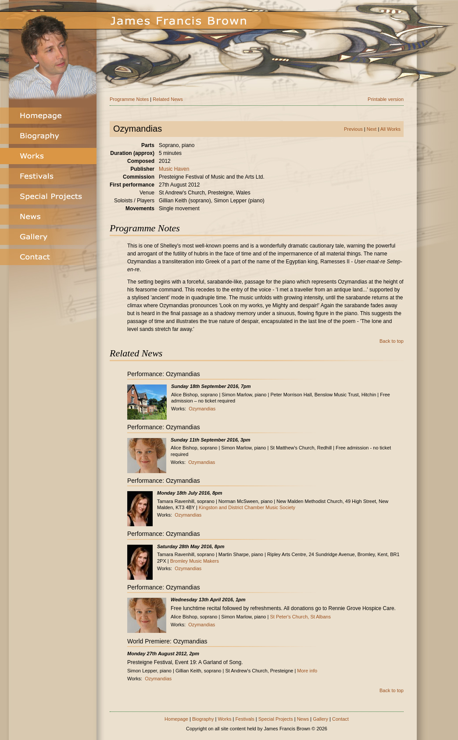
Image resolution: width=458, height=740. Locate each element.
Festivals (244, 719)
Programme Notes (129, 99)
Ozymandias (202, 408)
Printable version (386, 99)
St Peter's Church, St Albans (300, 616)
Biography (203, 719)
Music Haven (174, 169)
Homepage (176, 719)
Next (372, 129)
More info (307, 670)
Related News (167, 99)
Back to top (391, 341)
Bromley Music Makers (194, 561)
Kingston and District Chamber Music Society (247, 507)
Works (224, 719)
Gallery (320, 719)
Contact (340, 719)
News (303, 719)
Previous (353, 129)
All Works (390, 129)
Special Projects (275, 719)
